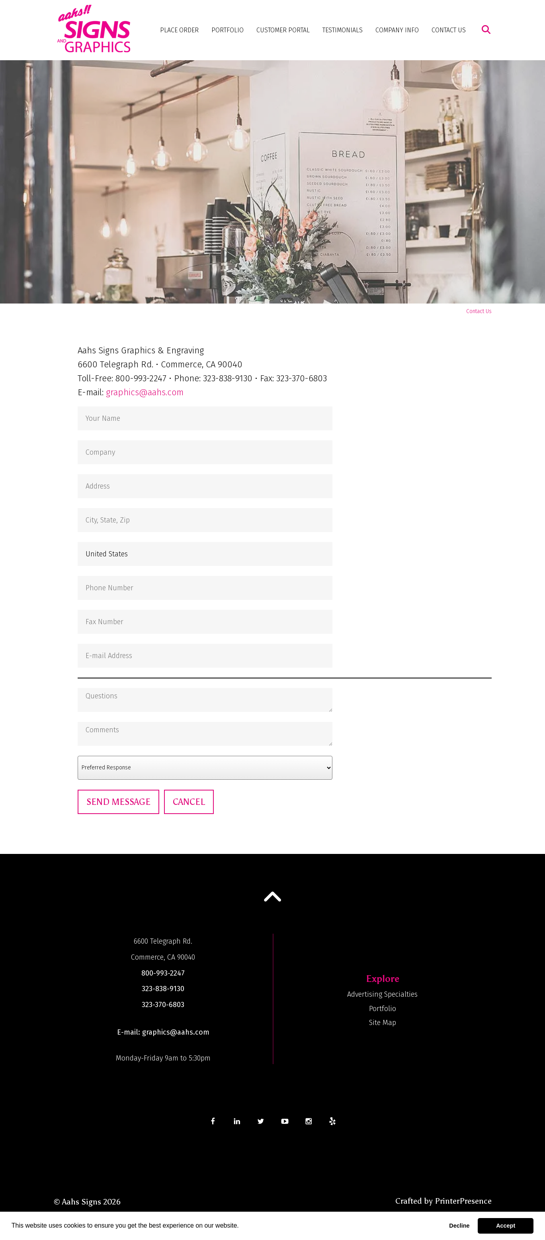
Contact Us (449, 30)
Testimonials (342, 30)
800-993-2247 (163, 973)
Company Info (397, 30)
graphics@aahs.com (145, 392)
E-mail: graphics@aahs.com (163, 1032)
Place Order (179, 30)
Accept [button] (505, 1225)
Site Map (382, 1022)
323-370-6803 (163, 1004)
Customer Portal (283, 30)
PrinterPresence (463, 1201)
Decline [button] (459, 1225)
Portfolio (227, 30)
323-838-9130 (163, 988)
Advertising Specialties (382, 994)
